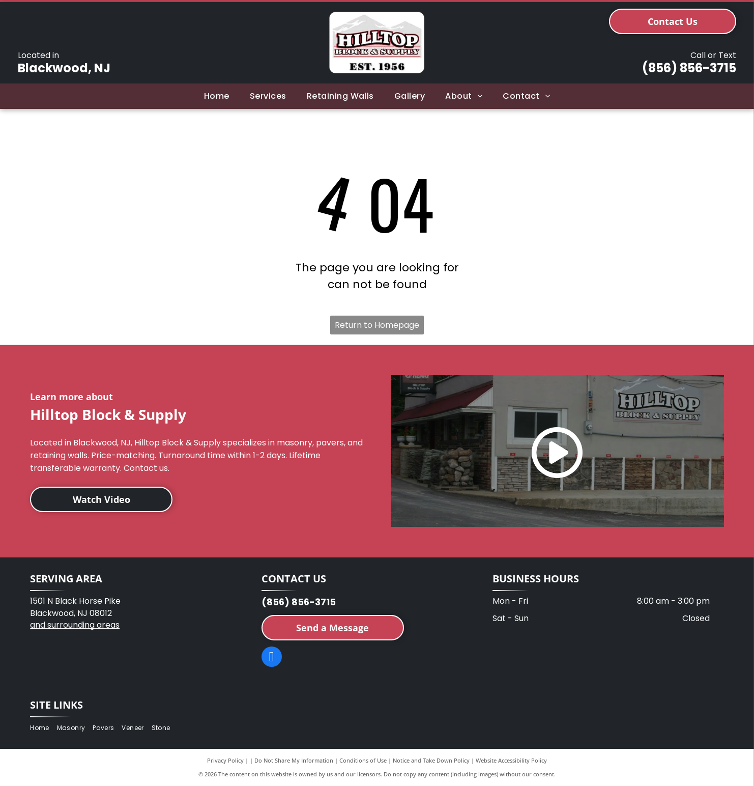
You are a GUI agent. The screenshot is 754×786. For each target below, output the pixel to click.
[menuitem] (217, 96)
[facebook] (272, 658)
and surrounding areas (75, 625)
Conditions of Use (363, 760)
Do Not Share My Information (293, 760)
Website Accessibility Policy (511, 760)
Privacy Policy (225, 760)
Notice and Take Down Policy (431, 760)
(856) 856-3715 (689, 68)
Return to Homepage (377, 325)
